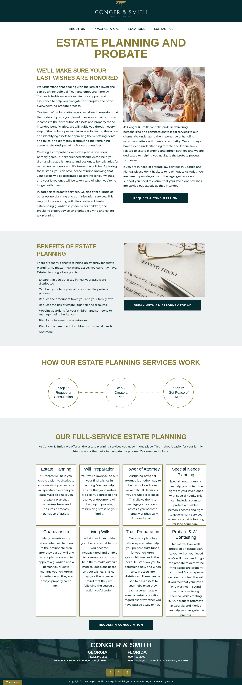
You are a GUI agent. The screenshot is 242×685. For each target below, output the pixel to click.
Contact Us (163, 29)
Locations (136, 29)
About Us (77, 29)
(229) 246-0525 (98, 656)
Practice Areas (106, 29)
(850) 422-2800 (136, 656)
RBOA (170, 681)
